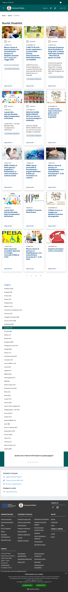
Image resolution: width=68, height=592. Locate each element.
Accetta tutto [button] (27, 585)
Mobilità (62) (7, 374)
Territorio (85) (8, 435)
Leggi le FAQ (21, 562)
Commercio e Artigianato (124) (13, 310)
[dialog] (34, 582)
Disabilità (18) (8, 328)
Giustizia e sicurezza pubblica (40, 523)
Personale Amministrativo (5, 536)
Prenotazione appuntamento (22, 555)
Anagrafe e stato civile (24, 519)
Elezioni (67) (7, 338)
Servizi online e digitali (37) (12, 406)
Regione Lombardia (8, 2)
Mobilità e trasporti (23, 541)
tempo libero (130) (9, 431)
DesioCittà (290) (8, 324)
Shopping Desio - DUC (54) (11, 410)
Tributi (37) (7, 438)
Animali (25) (7, 296)
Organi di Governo (6, 519)
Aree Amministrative (7, 522)
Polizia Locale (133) (9, 385)
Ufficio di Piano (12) (9, 445)
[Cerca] (64, 8)
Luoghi (53, 534)
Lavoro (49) (7, 367)
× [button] (66, 573)
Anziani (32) (7, 299)
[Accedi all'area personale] (60, 2)
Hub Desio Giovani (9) (10, 356)
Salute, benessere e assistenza (40, 537)
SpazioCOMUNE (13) (10, 420)
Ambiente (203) (8, 289)
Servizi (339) (7, 403)
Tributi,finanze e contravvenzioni (39, 529)
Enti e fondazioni (6, 528)
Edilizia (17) (7, 335)
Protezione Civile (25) (10, 388)
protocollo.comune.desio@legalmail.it (15, 571)
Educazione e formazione (41, 519)
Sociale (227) (8, 417)
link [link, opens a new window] (50, 582)
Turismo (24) (7, 442)
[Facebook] (50, 8)
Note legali (37, 562)
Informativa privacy (40, 559)
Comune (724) (8, 313)
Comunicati (30, 41)
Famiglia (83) (8, 349)
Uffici (2, 525)
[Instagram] (54, 8)
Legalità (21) (7, 370)
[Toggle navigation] (3, 8)
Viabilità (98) (7, 449)
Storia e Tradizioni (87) (10, 427)
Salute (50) (7, 395)
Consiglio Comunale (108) (11, 317)
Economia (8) (8, 331)
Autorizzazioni (38, 542)
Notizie (53, 519)
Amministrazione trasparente (39, 555)
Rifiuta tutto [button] (41, 585)
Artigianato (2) (8, 303)
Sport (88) (7, 424)
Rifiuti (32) (7, 392)
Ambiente (37, 533)
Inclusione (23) (8, 360)
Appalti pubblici (22, 531)
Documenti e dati (6, 540)
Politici (3, 531)
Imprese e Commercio (24, 528)
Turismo (20, 538)
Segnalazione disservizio (25, 559)
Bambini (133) (8, 306)
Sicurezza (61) (8, 413)
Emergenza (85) (8, 342)
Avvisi (7, 41)
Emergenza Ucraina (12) (11, 346)
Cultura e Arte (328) (10, 321)
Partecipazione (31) (9, 378)
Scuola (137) (7, 399)
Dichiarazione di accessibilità (39, 566)
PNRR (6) (6, 381)
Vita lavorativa (22, 525)
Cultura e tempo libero (24, 522)
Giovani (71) (7, 353)
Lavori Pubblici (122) (10, 363)
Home (3, 15)
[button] (34, 589)
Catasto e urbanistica (24, 535)
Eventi (53, 537)
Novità (10, 15)
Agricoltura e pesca (39, 545)
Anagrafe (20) (8, 292)
